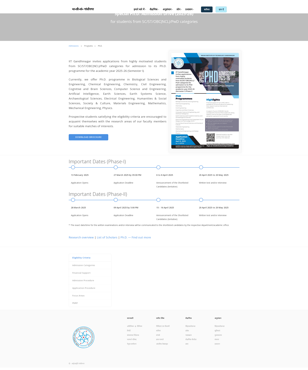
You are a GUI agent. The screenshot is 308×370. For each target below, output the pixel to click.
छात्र (187, 348)
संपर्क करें (186, 2)
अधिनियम (131, 328)
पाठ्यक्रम (188, 338)
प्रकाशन (218, 348)
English (204, 2)
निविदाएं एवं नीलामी (164, 328)
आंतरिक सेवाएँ (220, 2)
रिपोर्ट (129, 333)
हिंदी (210, 2)
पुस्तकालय (218, 338)
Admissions (74, 46)
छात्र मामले (160, 343)
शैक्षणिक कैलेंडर (191, 343)
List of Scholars (107, 237)
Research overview (81, 237)
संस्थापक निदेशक (133, 338)
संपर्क (158, 338)
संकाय (217, 343)
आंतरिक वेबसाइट (163, 348)
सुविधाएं (218, 333)
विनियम (142, 328)
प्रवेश (187, 333)
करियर (158, 333)
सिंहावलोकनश (190, 328)
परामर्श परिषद (132, 343)
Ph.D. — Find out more (135, 237)
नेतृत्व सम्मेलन (132, 348)
